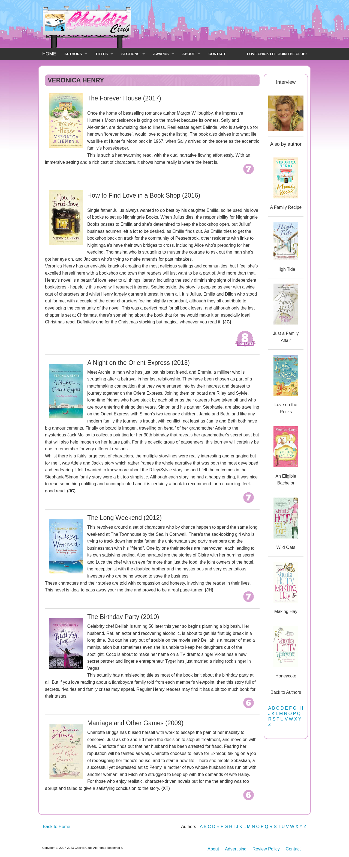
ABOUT (188, 54)
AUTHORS (73, 54)
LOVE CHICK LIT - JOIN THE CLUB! (277, 54)
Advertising (235, 849)
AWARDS (161, 54)
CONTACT (217, 54)
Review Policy (266, 849)
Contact (293, 849)
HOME (49, 53)
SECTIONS (130, 54)
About (213, 849)
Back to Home (56, 826)
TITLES (101, 54)
